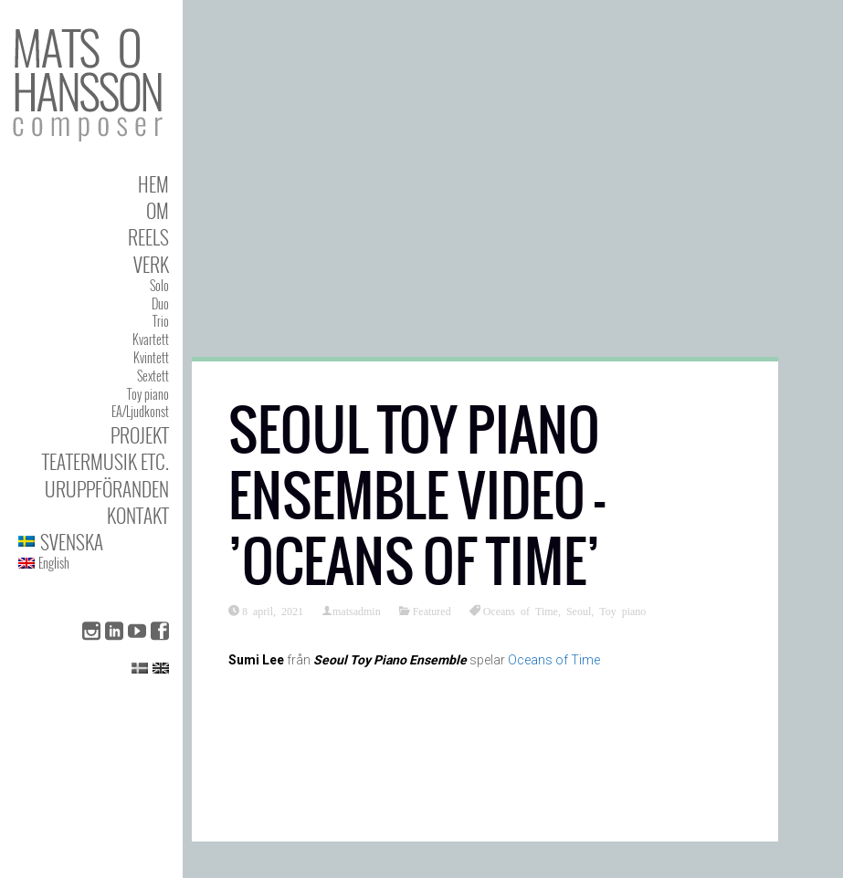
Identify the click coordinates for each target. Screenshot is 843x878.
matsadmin (356, 610)
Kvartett (150, 339)
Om (157, 210)
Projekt (140, 435)
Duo (160, 303)
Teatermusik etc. (105, 461)
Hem (153, 184)
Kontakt (138, 515)
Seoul (578, 610)
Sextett (153, 375)
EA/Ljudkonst (140, 411)
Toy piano (148, 393)
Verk (151, 264)
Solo (159, 285)
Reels (148, 237)
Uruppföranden (107, 489)
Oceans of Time (520, 610)
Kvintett (151, 357)
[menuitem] (93, 541)
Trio (161, 320)
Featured (432, 610)
